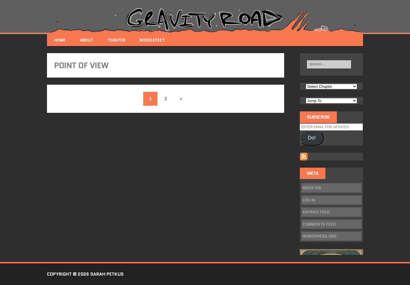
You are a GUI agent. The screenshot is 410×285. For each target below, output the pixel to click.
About (86, 40)
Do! (312, 138)
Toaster (116, 40)
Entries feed (316, 212)
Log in (309, 200)
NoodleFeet (152, 40)
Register (312, 188)
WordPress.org (320, 236)
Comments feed (319, 224)
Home (59, 40)
